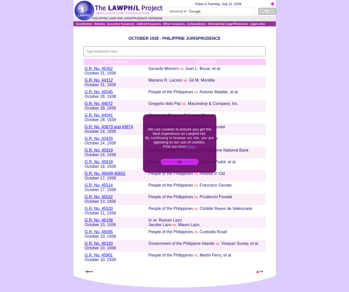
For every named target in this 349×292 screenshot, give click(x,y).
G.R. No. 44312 (99, 80)
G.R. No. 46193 (99, 243)
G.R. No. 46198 (99, 220)
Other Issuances (174, 23)
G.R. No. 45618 (99, 162)
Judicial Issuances (148, 23)
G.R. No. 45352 (99, 68)
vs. (182, 68)
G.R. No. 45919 (99, 150)
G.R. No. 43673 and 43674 (109, 127)
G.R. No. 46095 (99, 232)
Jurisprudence (196, 23)
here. (192, 146)
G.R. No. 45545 (99, 92)
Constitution (84, 23)
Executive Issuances (121, 23)
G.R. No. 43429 (99, 138)
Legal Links (257, 23)
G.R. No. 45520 (99, 208)
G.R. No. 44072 (99, 103)
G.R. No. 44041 (99, 115)
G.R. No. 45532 (99, 197)
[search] (210, 11)
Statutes (99, 23)
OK (179, 162)
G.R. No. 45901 (99, 255)
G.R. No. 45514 (99, 185)
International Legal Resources (228, 23)
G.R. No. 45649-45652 (105, 173)
